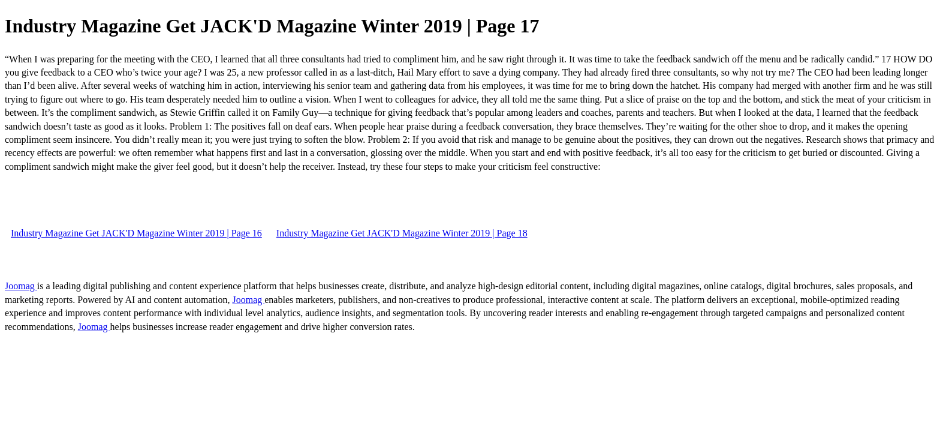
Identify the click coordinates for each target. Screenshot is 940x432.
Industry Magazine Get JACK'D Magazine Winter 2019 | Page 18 (402, 233)
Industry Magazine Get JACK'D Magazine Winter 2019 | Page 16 (136, 233)
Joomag (21, 286)
